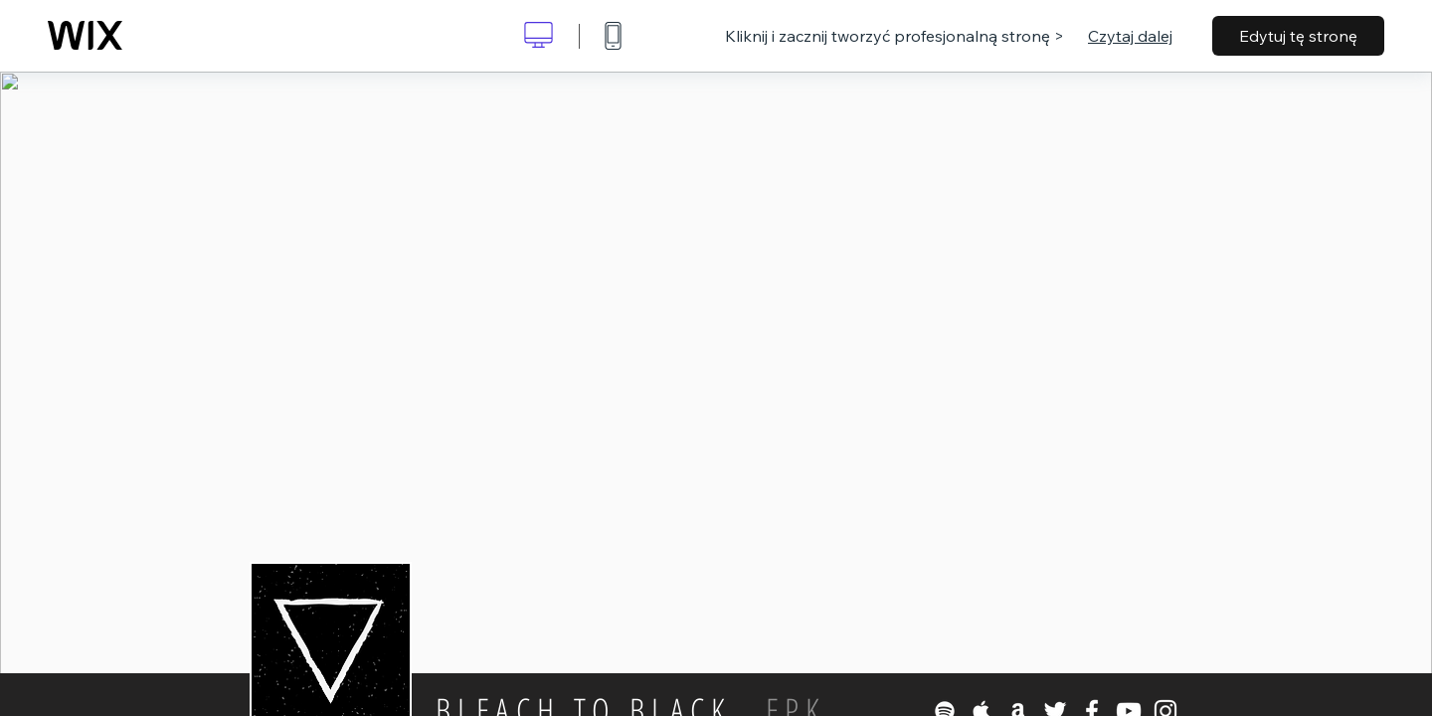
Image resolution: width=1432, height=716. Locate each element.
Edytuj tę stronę (1298, 36)
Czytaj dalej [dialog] (1130, 36)
